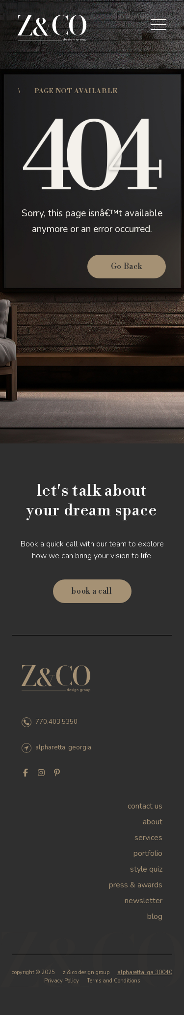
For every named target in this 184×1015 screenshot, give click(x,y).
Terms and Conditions (113, 980)
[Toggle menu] (158, 24)
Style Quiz (146, 869)
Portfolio (147, 853)
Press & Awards (135, 885)
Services (148, 837)
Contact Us (145, 806)
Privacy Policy (61, 980)
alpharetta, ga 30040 (144, 972)
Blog (154, 916)
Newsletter (143, 900)
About (152, 821)
